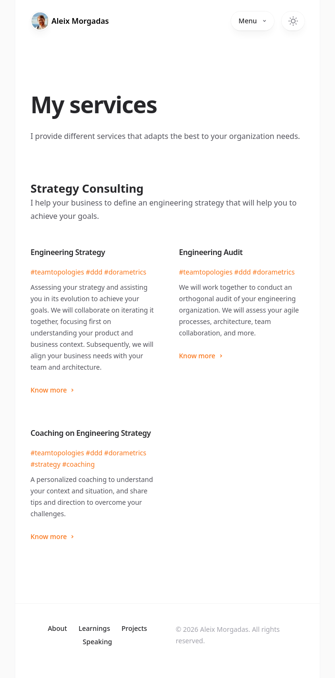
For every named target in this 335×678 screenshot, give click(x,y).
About (57, 628)
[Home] (40, 20)
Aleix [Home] (80, 21)
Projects (134, 628)
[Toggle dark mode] (293, 20)
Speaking (97, 641)
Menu (252, 20)
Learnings (94, 628)
